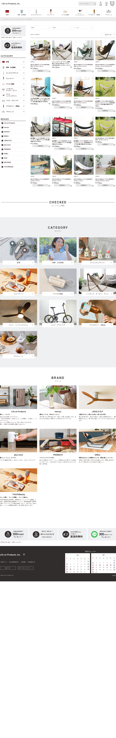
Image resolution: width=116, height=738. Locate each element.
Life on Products (9, 123)
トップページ (6, 19)
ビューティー (50, 14)
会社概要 (23, 562)
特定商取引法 (31, 562)
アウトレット (108, 14)
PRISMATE (7, 149)
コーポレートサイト (25, 568)
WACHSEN (7, 162)
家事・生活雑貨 (22, 14)
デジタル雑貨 (65, 14)
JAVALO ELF (8, 140)
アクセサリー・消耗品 (94, 14)
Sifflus (6, 153)
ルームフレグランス (36, 14)
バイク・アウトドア (15, 19)
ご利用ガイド (3, 562)
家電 (7, 14)
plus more (7, 145)
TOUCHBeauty (8, 167)
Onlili (5, 158)
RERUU (6, 136)
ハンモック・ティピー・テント (11, 89)
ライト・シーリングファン (79, 14)
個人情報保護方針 (14, 562)
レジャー (23, 19)
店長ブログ (8, 568)
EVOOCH (7, 132)
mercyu (6, 127)
